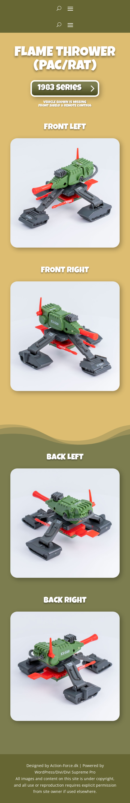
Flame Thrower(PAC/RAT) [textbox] (64, 60)
